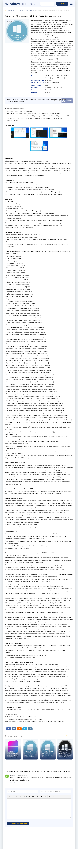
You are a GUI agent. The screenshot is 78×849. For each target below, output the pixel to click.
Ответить (21, 783)
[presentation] (67, 735)
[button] (9, 796)
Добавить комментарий (18, 823)
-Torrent (20, 4)
